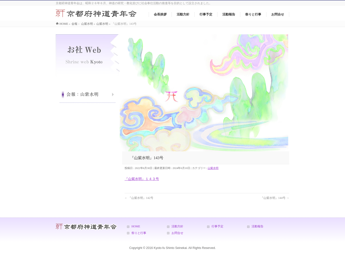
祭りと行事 (138, 233)
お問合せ (177, 233)
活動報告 (257, 226)
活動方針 (177, 226)
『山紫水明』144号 (274, 198)
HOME (135, 226)
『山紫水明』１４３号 (142, 179)
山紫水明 (213, 168)
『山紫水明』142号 (139, 198)
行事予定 (217, 226)
